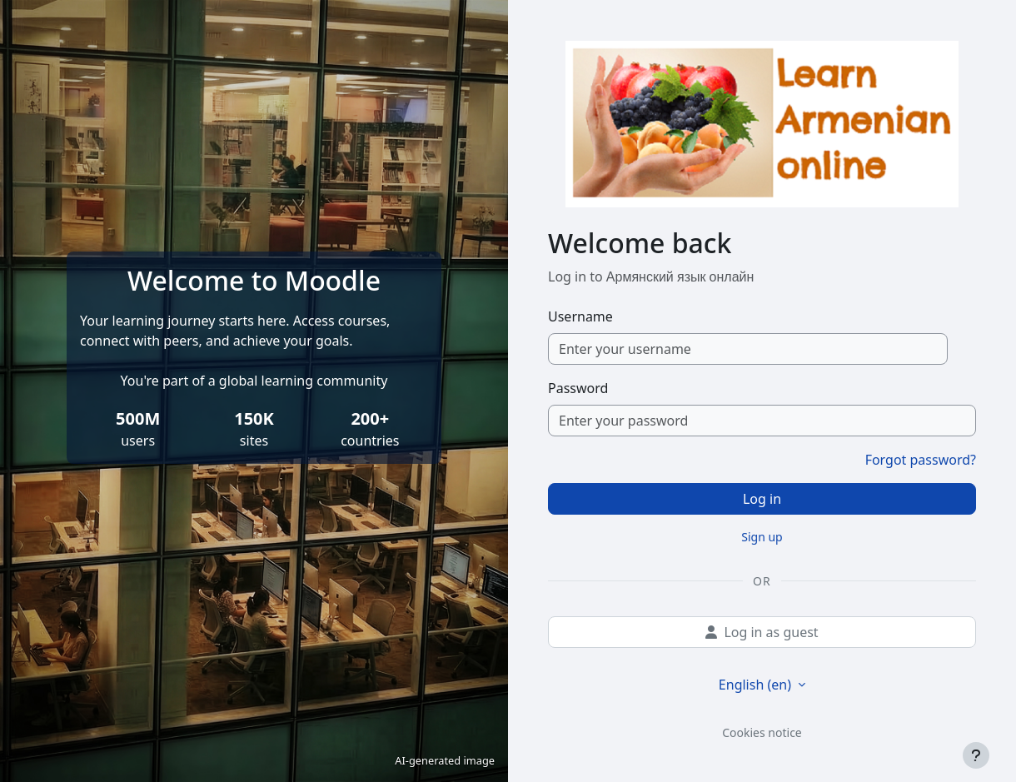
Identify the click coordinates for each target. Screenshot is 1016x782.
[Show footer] (976, 755)
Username (580, 316)
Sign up (761, 537)
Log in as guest (761, 632)
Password (578, 388)
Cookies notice (762, 732)
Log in (762, 499)
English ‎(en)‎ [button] (756, 684)
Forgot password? (920, 460)
